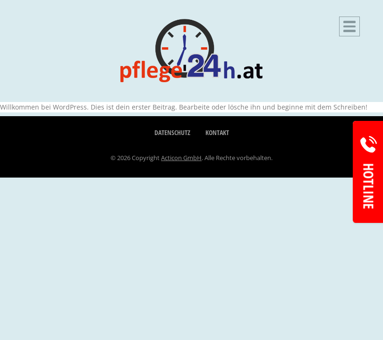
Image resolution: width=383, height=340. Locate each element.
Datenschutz (172, 132)
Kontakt (217, 132)
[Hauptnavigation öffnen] (349, 26)
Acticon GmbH (181, 157)
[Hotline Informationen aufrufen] (368, 172)
